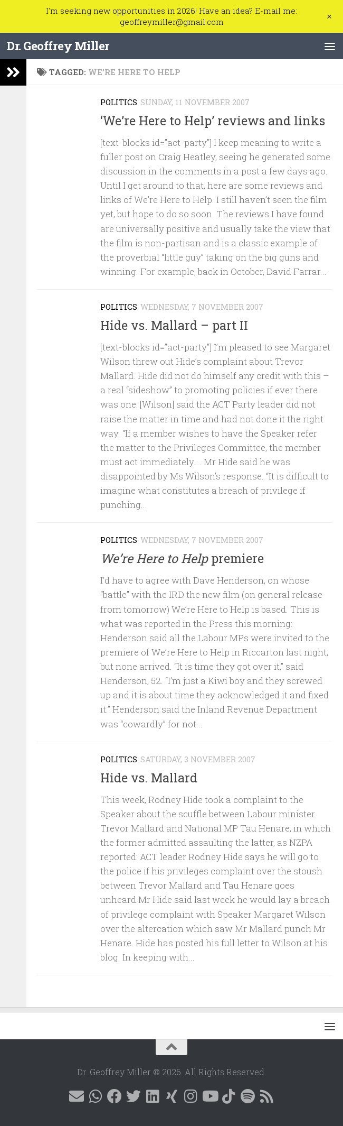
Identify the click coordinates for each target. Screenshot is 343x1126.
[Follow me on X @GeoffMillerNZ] (133, 1096)
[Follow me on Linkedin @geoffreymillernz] (152, 1096)
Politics (118, 102)
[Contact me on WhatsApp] (95, 1096)
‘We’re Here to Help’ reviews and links (212, 120)
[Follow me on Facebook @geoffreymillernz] (114, 1096)
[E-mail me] (76, 1096)
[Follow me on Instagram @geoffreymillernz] (190, 1096)
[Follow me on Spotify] (247, 1096)
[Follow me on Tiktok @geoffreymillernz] (228, 1096)
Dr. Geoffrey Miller (58, 45)
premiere (182, 558)
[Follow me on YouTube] (209, 1096)
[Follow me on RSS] (266, 1096)
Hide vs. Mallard (148, 778)
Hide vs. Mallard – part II (174, 325)
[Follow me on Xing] (171, 1096)
